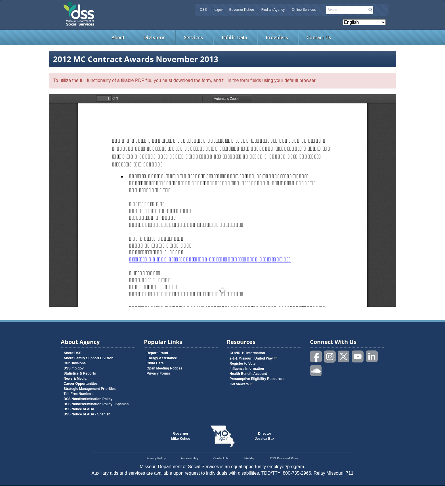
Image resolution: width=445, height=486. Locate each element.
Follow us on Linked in (372, 356)
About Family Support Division (88, 358)
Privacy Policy (156, 458)
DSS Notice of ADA (79, 409)
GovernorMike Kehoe (180, 436)
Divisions (154, 37)
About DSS (72, 353)
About (118, 37)
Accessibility (189, 458)
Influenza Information (247, 369)
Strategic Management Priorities (90, 389)
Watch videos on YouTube (358, 356)
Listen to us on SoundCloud (316, 370)
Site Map (249, 458)
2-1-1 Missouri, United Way (254, 358)
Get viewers (241, 384)
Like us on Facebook (316, 356)
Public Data (234, 37)
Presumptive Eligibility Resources (257, 379)
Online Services (304, 10)
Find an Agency (273, 10)
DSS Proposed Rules (284, 458)
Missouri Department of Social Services (119, 6)
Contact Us (319, 37)
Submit (370, 10)
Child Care (155, 363)
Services (193, 37)
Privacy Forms (158, 373)
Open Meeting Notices (164, 368)
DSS (203, 10)
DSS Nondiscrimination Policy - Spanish (96, 404)
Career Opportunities (81, 384)
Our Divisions (75, 363)
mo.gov (216, 10)
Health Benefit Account (248, 374)
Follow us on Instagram (330, 356)
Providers (277, 37)
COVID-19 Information (247, 353)
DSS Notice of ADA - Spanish (87, 414)
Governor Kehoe (241, 10)
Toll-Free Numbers (78, 394)
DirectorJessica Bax (264, 436)
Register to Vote (242, 363)
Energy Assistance (162, 358)
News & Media (75, 379)
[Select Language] (364, 22)
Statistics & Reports (80, 373)
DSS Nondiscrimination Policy (88, 399)
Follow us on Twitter (344, 356)
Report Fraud (157, 353)
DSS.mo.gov (74, 368)
